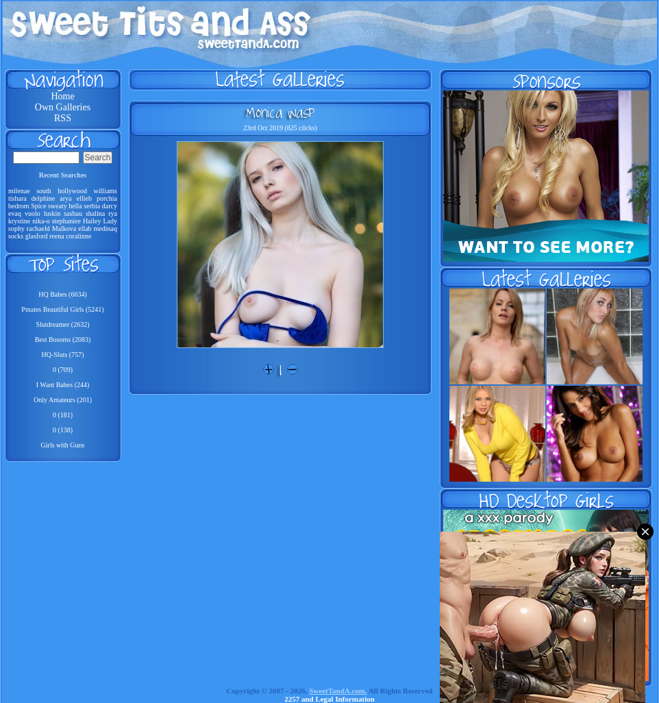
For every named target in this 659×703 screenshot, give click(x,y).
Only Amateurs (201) (63, 400)
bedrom (18, 206)
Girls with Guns (63, 445)
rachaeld (38, 228)
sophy (16, 228)
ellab (84, 228)
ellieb (84, 198)
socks (15, 236)
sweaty (57, 206)
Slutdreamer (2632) (62, 324)
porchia (107, 198)
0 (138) (63, 430)
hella (75, 206)
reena (56, 236)
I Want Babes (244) (63, 384)
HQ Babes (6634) (62, 294)
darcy (109, 206)
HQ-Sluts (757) (63, 354)
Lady (110, 221)
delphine (43, 198)
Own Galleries (62, 107)
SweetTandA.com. (338, 691)
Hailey (92, 221)
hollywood (72, 191)
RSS (62, 118)
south (43, 191)
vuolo (32, 213)
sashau (73, 213)
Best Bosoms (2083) (63, 339)
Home (62, 96)
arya (65, 198)
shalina (95, 213)
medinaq (105, 228)
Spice (38, 206)
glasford (36, 236)
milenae (19, 191)
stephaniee (66, 221)
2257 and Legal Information (329, 699)
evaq (14, 213)
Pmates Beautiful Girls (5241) (62, 309)
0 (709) (63, 369)
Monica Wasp (280, 112)
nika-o (41, 221)
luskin (52, 213)
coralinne (78, 236)
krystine (19, 221)
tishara (17, 198)
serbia (92, 206)
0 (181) (63, 415)
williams (105, 191)
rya (112, 213)
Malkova (64, 228)
